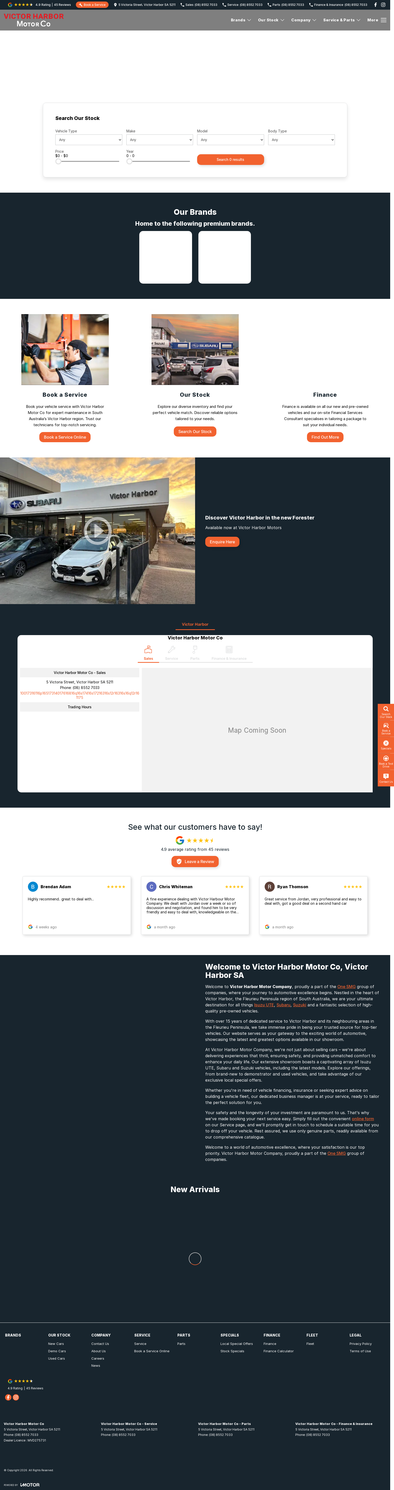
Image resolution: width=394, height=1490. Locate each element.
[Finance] (325, 378)
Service (140, 1344)
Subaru (283, 1004)
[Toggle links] (21, 1485)
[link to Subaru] (224, 257)
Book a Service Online (151, 1351)
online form (363, 1118)
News (95, 1365)
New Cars (56, 1344)
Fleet (310, 1344)
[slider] (58, 161)
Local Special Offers (236, 1344)
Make (130, 131)
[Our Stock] (195, 375)
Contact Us (100, 1344)
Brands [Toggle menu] (241, 20)
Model (202, 131)
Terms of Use (360, 1351)
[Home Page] (34, 20)
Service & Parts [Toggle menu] (342, 20)
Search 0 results (230, 159)
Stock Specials (232, 1351)
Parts (181, 1344)
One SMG (346, 986)
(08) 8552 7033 (86, 687)
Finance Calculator (279, 1351)
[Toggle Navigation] (376, 20)
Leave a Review (195, 861)
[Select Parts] (194, 654)
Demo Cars (57, 1351)
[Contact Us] (145, 5)
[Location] (148, 654)
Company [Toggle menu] (304, 20)
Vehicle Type (66, 131)
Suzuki (299, 1004)
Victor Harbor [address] (195, 624)
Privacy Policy (361, 1344)
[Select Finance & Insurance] (229, 654)
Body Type (277, 131)
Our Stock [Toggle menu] (271, 20)
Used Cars (56, 1358)
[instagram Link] (383, 5)
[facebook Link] (375, 5)
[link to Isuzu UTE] (165, 257)
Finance (270, 1344)
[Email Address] (79, 695)
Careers (97, 1358)
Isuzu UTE (264, 1004)
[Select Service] (171, 654)
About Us (98, 1351)
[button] (77, 905)
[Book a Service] (65, 378)
